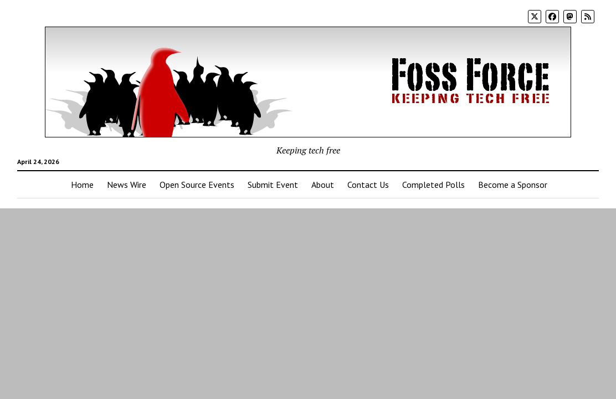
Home (82, 184)
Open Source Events (197, 184)
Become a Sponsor (512, 184)
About (322, 184)
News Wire (126, 184)
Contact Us (368, 184)
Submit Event (273, 184)
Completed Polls (433, 184)
